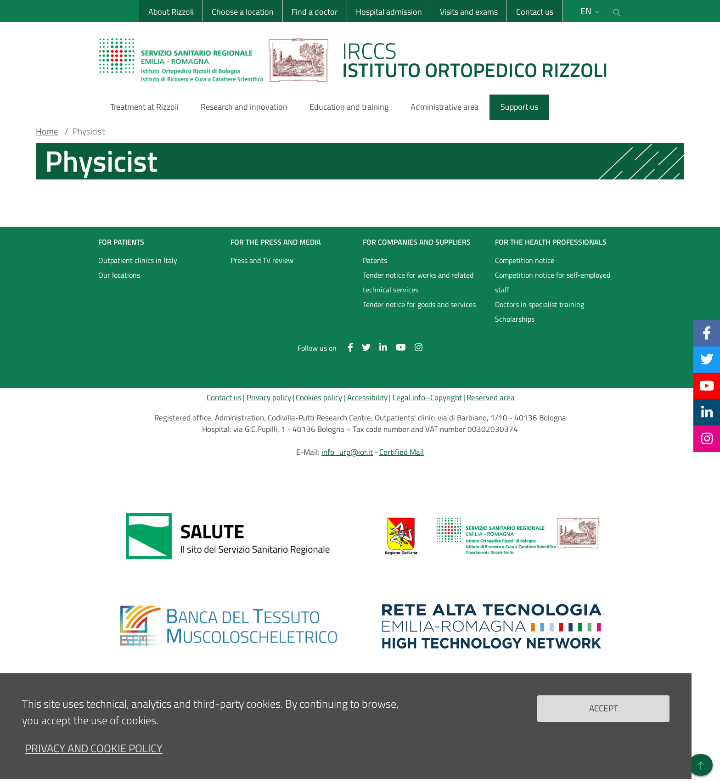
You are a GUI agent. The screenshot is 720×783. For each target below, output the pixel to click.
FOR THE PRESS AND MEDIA (276, 241)
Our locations (119, 274)
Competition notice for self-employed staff (552, 282)
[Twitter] (707, 359)
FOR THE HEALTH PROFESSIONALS (551, 241)
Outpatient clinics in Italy (137, 260)
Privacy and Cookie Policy (94, 748)
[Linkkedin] (707, 412)
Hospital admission (389, 12)
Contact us (534, 12)
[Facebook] (707, 333)
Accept (603, 708)
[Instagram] (707, 438)
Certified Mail (401, 452)
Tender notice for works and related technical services (418, 282)
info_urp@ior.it (347, 452)
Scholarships (514, 318)
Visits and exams (469, 12)
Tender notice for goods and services (419, 304)
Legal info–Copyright (427, 397)
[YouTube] (706, 385)
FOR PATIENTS (121, 241)
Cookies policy (319, 397)
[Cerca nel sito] (617, 11)
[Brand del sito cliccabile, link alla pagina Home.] (359, 59)
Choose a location (243, 12)
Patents (375, 260)
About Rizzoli (171, 12)
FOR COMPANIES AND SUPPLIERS (417, 241)
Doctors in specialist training (539, 304)
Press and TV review (262, 260)
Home (47, 131)
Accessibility (367, 397)
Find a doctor (315, 12)
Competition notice (524, 260)
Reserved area (491, 397)
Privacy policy (269, 397)
